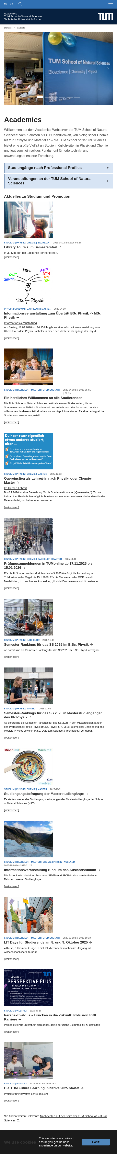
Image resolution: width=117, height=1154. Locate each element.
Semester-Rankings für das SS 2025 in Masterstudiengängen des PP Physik (53, 715)
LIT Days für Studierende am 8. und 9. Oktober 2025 (46, 942)
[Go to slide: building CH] (77, 96)
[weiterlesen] (11, 257)
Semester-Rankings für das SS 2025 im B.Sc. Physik (46, 645)
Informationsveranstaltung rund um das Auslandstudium (50, 870)
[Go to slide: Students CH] (55, 96)
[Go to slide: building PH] (70, 96)
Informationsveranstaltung (20, 323)
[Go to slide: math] (62, 96)
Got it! (96, 1142)
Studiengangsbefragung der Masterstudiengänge (44, 794)
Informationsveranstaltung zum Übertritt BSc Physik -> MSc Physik (52, 315)
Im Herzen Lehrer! (15, 488)
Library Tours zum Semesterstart (30, 247)
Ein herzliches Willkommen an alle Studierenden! (44, 398)
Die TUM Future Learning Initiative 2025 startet (41, 1088)
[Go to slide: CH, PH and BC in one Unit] (40, 96)
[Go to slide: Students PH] (48, 96)
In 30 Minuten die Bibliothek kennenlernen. (31, 252)
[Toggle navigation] (110, 4)
